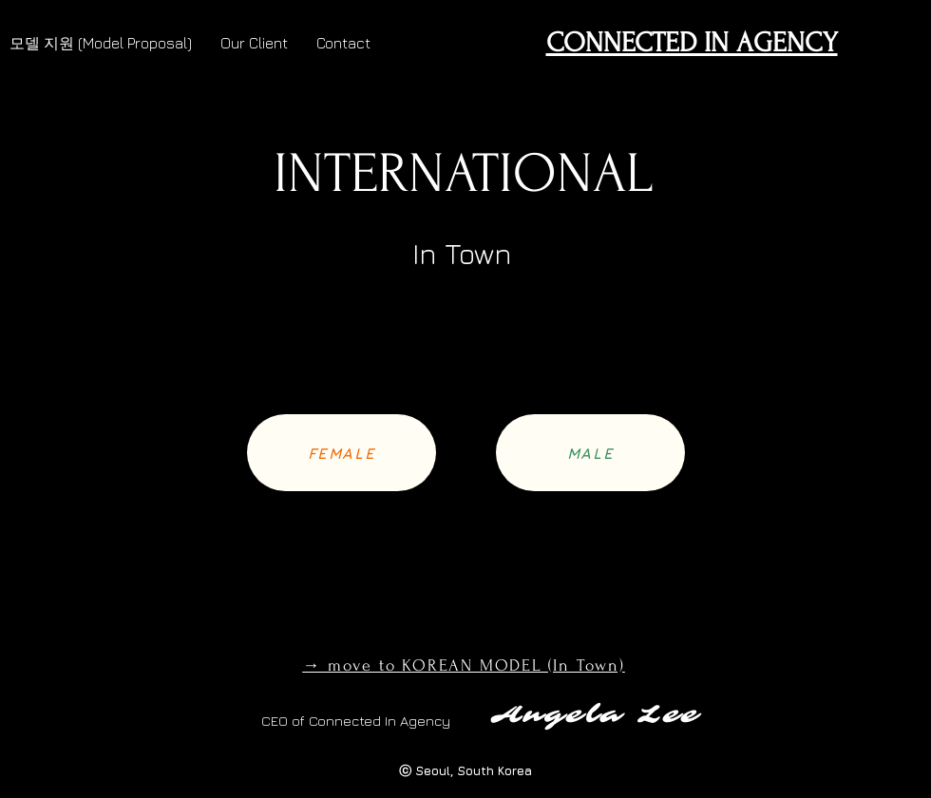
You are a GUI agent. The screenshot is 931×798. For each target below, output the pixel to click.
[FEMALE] (341, 452)
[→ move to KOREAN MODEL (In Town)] (465, 665)
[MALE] (590, 452)
